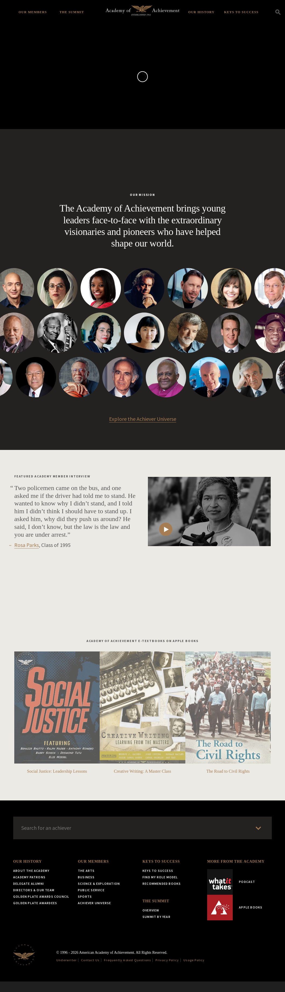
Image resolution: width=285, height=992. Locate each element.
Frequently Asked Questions (127, 971)
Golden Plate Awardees (35, 913)
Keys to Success (241, 12)
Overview (150, 921)
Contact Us (90, 971)
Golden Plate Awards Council (41, 907)
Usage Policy (193, 971)
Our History (201, 12)
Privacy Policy (167, 971)
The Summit (72, 12)
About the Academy (31, 881)
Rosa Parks (26, 555)
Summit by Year (156, 927)
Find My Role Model (160, 888)
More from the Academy (236, 872)
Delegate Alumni (28, 894)
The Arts (86, 881)
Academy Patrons (29, 888)
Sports (85, 907)
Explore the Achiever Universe (142, 429)
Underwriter (66, 971)
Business (86, 888)
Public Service (91, 901)
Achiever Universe (94, 913)
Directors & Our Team (33, 901)
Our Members (33, 12)
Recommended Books (161, 894)
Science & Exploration (99, 894)
